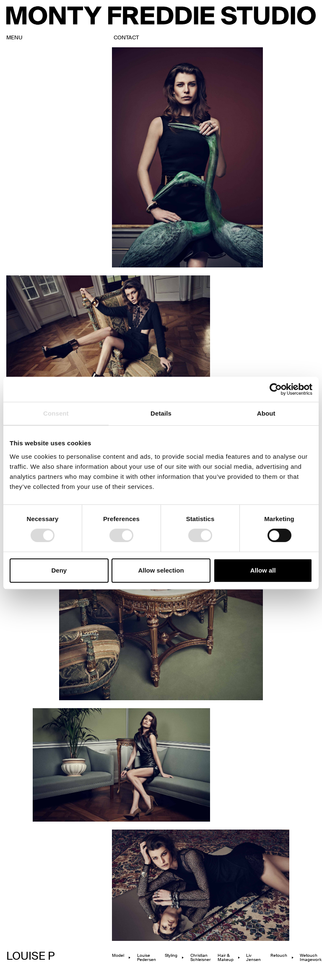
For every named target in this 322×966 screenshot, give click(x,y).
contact (126, 38)
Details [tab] (161, 413)
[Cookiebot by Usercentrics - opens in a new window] (275, 389)
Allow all (263, 570)
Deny (59, 570)
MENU (14, 38)
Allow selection (161, 570)
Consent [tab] (56, 413)
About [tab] (266, 413)
